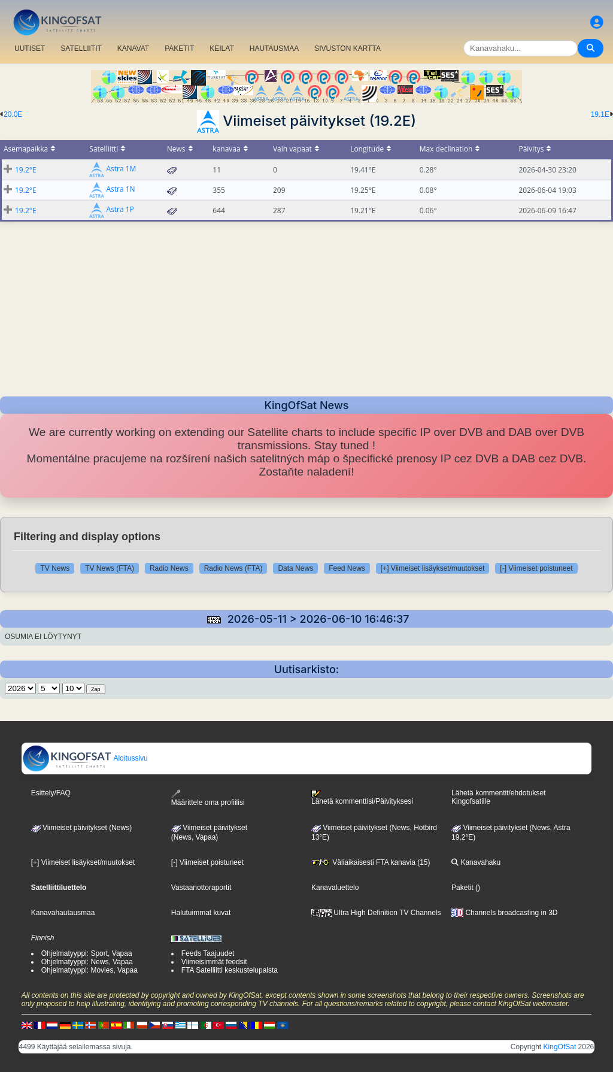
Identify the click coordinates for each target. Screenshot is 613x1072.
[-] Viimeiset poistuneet (536, 568)
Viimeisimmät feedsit (214, 962)
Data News (295, 568)
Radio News (169, 568)
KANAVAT (133, 48)
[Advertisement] (306, 305)
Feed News (347, 568)
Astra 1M (121, 169)
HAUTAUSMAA (274, 48)
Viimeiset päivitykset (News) (81, 827)
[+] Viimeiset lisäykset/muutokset (433, 568)
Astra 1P (119, 210)
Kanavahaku (475, 862)
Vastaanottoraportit (201, 887)
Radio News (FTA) (233, 568)
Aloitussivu (85, 758)
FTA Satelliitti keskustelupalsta (229, 970)
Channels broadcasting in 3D (504, 913)
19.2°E (26, 170)
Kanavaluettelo (335, 887)
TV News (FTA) (109, 568)
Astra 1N (120, 189)
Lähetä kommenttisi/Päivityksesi (362, 797)
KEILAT (221, 48)
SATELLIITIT (80, 48)
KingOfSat (560, 1047)
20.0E (13, 114)
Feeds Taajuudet (208, 953)
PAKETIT (179, 48)
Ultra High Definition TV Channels (376, 913)
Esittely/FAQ (51, 793)
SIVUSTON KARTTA (347, 48)
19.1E (600, 114)
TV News (54, 568)
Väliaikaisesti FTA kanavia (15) (370, 862)
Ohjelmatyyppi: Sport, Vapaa (86, 953)
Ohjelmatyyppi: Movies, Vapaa (89, 970)
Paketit (462, 887)
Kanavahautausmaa (63, 913)
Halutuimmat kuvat (200, 913)
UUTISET (29, 48)
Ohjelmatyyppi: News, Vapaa (87, 962)
